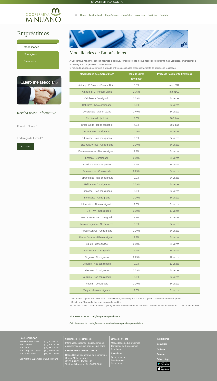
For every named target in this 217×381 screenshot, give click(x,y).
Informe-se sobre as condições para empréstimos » (95, 316)
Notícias (152, 15)
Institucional (95, 15)
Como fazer (116, 363)
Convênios (127, 15)
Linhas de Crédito (119, 339)
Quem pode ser (118, 357)
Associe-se (140, 15)
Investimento (117, 360)
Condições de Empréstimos (124, 346)
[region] (135, 184)
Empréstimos (111, 15)
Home (80, 15)
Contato (164, 15)
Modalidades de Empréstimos (125, 343)
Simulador (116, 349)
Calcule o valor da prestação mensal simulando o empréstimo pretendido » (106, 323)
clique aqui (85, 346)
